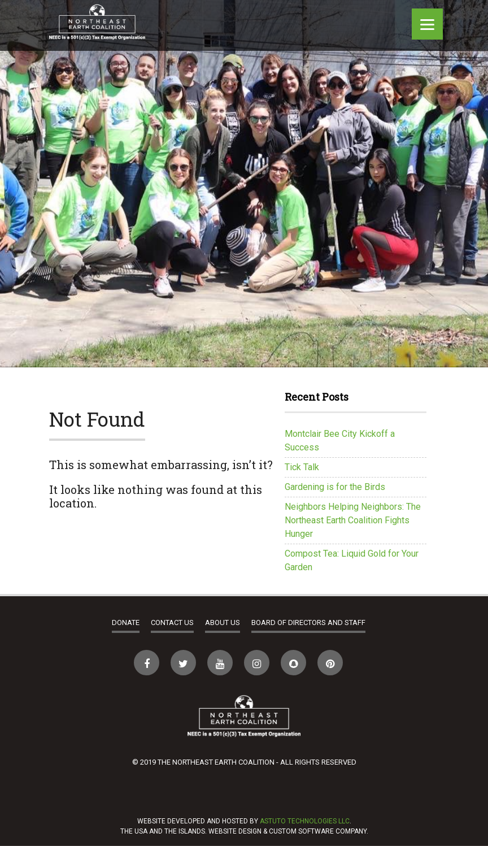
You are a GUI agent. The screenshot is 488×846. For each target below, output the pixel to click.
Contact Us (172, 622)
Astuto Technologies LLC (305, 821)
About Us (222, 622)
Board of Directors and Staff (308, 622)
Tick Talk (302, 467)
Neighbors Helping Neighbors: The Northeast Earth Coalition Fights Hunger (353, 520)
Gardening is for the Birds (335, 486)
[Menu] (427, 24)
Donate (126, 622)
